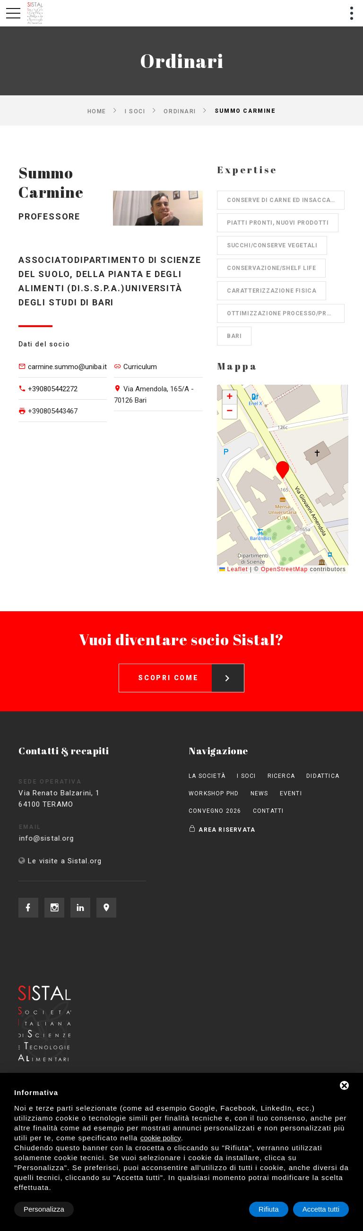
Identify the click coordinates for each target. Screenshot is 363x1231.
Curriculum (140, 367)
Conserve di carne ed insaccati (282, 200)
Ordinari (180, 111)
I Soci (135, 111)
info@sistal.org (65, 838)
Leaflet (233, 569)
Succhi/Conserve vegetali (272, 245)
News (259, 793)
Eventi (291, 793)
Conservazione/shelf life (271, 268)
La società (207, 776)
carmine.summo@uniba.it (67, 367)
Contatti (268, 811)
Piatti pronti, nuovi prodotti (277, 222)
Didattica (322, 776)
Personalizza (44, 1209)
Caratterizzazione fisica (271, 290)
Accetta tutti (320, 1209)
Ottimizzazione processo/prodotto (286, 313)
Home (96, 111)
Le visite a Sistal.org (65, 861)
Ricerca (281, 776)
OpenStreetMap (284, 569)
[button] (283, 470)
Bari (234, 336)
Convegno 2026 (215, 811)
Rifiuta (269, 1209)
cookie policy (160, 1138)
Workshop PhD (214, 793)
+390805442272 (53, 389)
